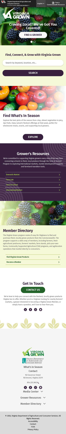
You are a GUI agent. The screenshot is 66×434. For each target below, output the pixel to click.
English (40, 3)
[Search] (33, 63)
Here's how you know (22, 5)
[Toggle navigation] (60, 13)
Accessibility (33, 421)
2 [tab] (35, 42)
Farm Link (10, 180)
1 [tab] (31, 42)
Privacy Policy (33, 429)
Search (33, 72)
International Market (14, 190)
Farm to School (12, 185)
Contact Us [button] (33, 289)
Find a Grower (33, 34)
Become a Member (14, 262)
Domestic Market (12, 174)
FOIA (33, 427)
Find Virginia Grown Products (18, 257)
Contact (33, 424)
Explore (33, 137)
